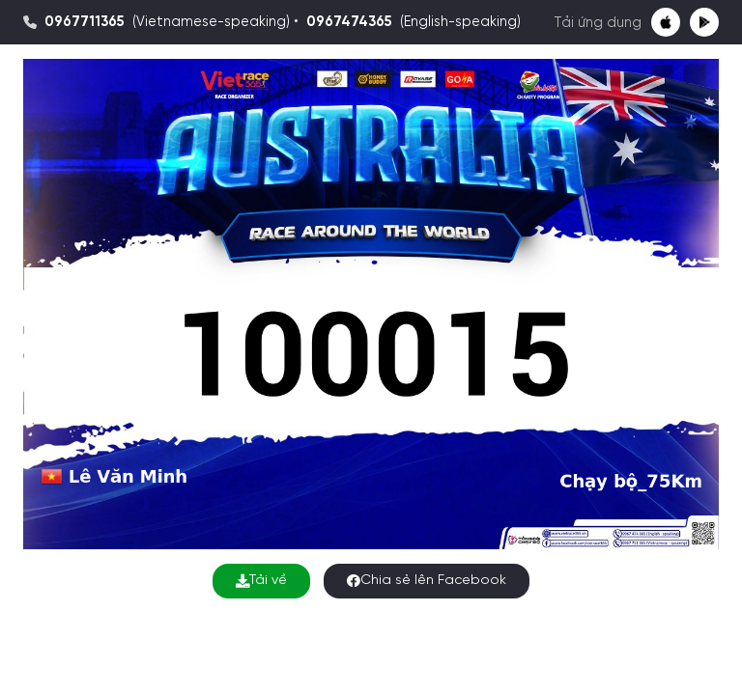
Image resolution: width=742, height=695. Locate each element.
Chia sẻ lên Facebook (426, 580)
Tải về (261, 580)
